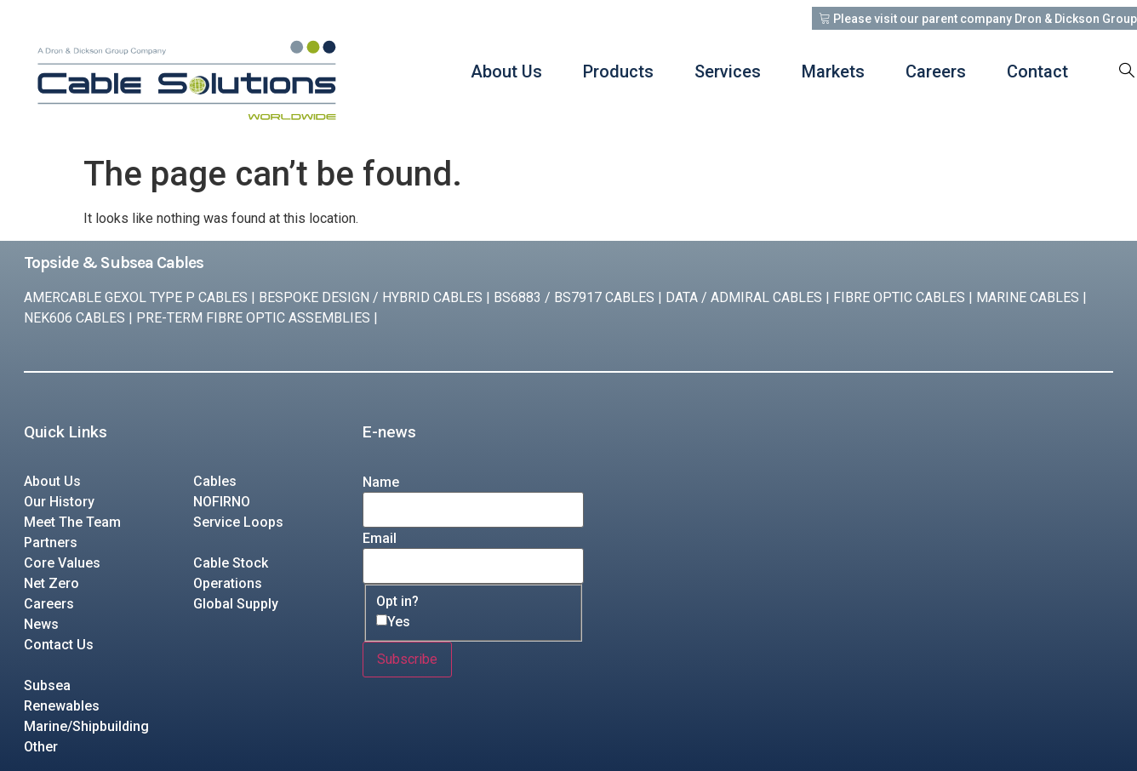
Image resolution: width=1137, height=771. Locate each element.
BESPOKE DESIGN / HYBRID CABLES (371, 297)
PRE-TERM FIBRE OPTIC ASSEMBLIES (253, 318)
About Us (506, 71)
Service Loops (238, 522)
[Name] (473, 510)
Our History (59, 502)
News (41, 624)
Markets (833, 71)
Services (727, 71)
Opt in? (397, 601)
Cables (215, 481)
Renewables (62, 706)
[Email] (473, 566)
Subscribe (407, 659)
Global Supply (235, 604)
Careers (936, 71)
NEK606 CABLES (74, 318)
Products (618, 71)
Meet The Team (72, 522)
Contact (1037, 71)
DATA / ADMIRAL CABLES (744, 297)
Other (41, 747)
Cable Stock (230, 563)
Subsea (47, 685)
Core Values (62, 563)
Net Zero (51, 583)
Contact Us (59, 645)
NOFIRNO (221, 502)
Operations (227, 583)
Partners (50, 542)
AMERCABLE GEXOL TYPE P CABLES (136, 297)
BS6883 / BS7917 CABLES (574, 297)
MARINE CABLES (1027, 297)
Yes (398, 622)
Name (381, 482)
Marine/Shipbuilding (86, 726)
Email (380, 538)
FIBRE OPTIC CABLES (899, 297)
